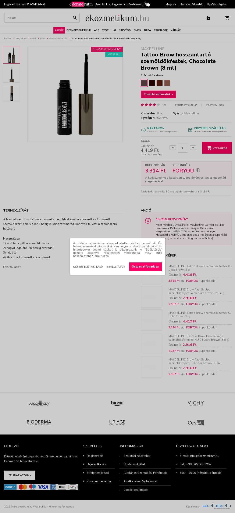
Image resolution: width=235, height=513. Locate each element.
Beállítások (116, 267)
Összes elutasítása (88, 267)
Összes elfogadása (145, 267)
